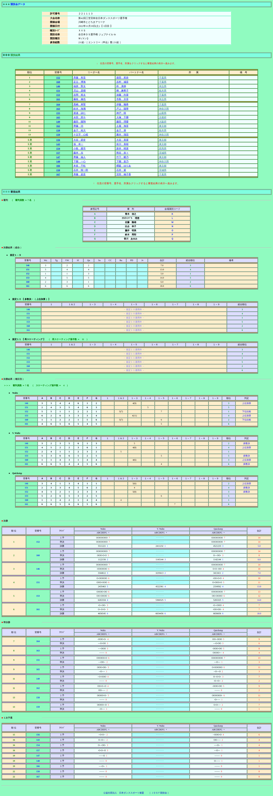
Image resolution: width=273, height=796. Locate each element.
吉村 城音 (122, 81)
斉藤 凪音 (79, 174)
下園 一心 (79, 161)
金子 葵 (121, 130)
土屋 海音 (122, 126)
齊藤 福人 (79, 157)
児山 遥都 (79, 90)
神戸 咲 (121, 113)
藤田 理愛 (122, 121)
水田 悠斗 (79, 117)
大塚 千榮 (122, 117)
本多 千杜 (79, 165)
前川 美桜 (122, 144)
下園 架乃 (122, 161)
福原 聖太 (79, 86)
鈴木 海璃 (79, 108)
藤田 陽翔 (79, 121)
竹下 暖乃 (122, 157)
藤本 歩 (78, 152)
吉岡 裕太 (79, 94)
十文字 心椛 (80, 134)
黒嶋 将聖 (79, 104)
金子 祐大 (79, 130)
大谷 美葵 (122, 139)
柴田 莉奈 (122, 77)
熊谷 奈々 (122, 152)
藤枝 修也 (79, 99)
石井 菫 (121, 170)
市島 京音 (122, 99)
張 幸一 (78, 144)
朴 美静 (121, 86)
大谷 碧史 (79, 139)
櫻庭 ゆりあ (123, 165)
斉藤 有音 (79, 77)
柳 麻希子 (122, 90)
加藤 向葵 (122, 94)
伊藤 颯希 (122, 104)
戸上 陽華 (122, 108)
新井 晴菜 (122, 148)
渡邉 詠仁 (79, 113)
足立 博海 (79, 81)
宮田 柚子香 (123, 174)
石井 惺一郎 (80, 170)
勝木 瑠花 (122, 134)
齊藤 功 (78, 126)
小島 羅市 (79, 148)
